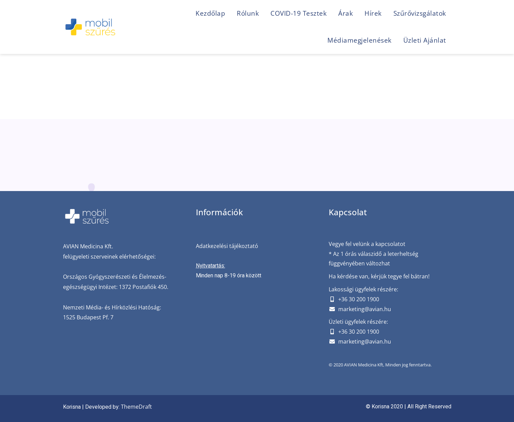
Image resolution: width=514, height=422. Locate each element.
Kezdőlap (210, 13)
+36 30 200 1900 (358, 299)
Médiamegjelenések (359, 40)
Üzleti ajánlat (424, 40)
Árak (345, 13)
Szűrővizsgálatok (419, 13)
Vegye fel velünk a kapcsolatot (367, 244)
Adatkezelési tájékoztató (227, 246)
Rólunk (248, 13)
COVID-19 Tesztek (298, 13)
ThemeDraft (136, 406)
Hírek (373, 13)
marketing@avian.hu (364, 309)
